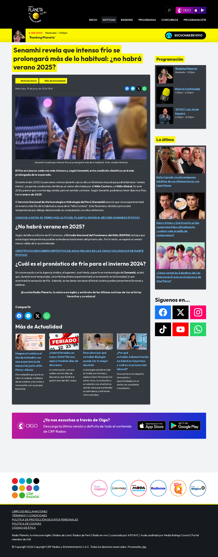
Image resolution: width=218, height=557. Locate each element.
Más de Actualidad (55, 80)
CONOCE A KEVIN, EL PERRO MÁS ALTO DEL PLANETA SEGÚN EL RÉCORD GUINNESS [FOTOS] (77, 217)
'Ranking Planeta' (42, 37)
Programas (147, 19)
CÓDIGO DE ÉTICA (24, 527)
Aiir (144, 546)
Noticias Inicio (29, 80)
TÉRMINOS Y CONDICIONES (29, 515)
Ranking (127, 19)
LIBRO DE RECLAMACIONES (29, 511)
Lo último (165, 139)
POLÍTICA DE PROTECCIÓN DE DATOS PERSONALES (45, 519)
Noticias (109, 19)
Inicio (93, 19)
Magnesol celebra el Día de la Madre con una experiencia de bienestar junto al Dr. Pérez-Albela (30, 352)
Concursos (169, 19)
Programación (195, 19)
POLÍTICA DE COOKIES (26, 523)
